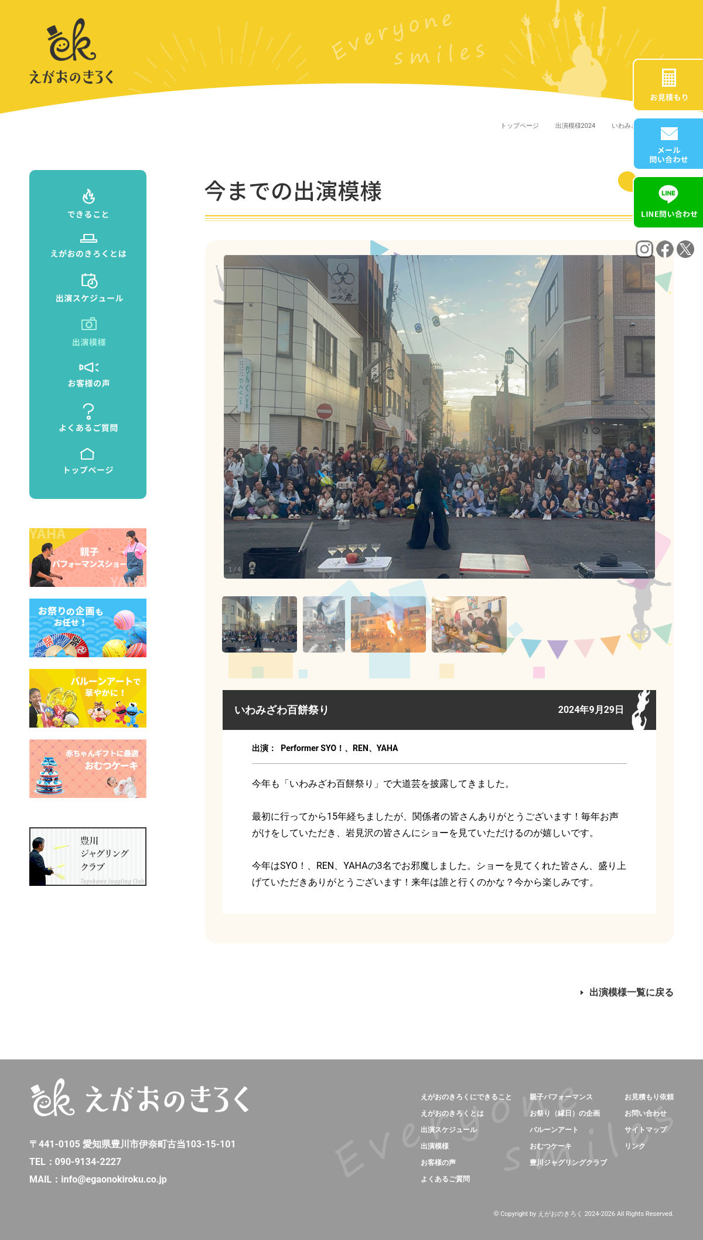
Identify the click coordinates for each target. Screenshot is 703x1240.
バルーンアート (554, 1130)
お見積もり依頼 (649, 1097)
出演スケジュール (449, 1130)
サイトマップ (645, 1130)
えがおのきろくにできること (466, 1097)
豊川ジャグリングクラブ (568, 1163)
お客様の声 (438, 1163)
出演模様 (435, 1146)
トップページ (519, 126)
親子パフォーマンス (561, 1097)
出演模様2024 (575, 126)
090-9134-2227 (88, 1161)
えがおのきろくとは (452, 1113)
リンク (635, 1146)
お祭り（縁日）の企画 (565, 1113)
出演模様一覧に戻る (627, 992)
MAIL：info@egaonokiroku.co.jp (98, 1179)
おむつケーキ (551, 1146)
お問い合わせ (645, 1113)
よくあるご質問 (445, 1179)
